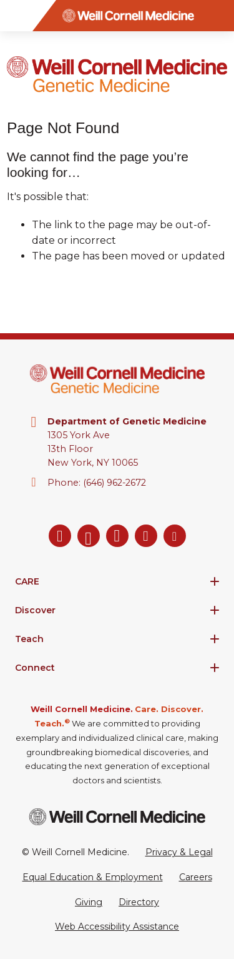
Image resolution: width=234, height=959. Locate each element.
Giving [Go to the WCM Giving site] (88, 902)
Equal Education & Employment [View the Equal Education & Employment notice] (92, 877)
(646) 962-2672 (114, 482)
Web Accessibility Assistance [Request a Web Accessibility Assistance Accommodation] (117, 926)
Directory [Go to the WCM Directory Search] (139, 902)
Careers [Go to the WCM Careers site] (195, 877)
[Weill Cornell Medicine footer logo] (117, 817)
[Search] (218, 15)
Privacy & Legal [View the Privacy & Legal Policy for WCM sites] (179, 852)
